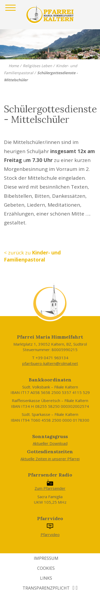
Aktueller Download (50, 443)
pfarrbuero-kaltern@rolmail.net (50, 363)
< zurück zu (32, 256)
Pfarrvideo (50, 534)
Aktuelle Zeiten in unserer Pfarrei (50, 458)
